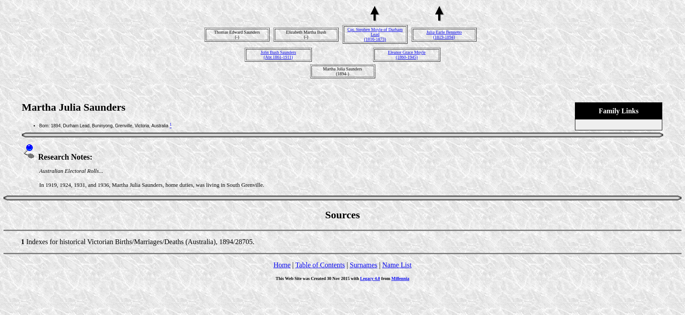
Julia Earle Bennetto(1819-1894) (444, 34)
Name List (397, 265)
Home (282, 265)
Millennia (400, 278)
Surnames (363, 265)
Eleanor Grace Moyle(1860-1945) (407, 55)
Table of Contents (320, 265)
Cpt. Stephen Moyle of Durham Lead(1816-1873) (374, 34)
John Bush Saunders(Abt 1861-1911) (278, 55)
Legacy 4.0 (370, 278)
